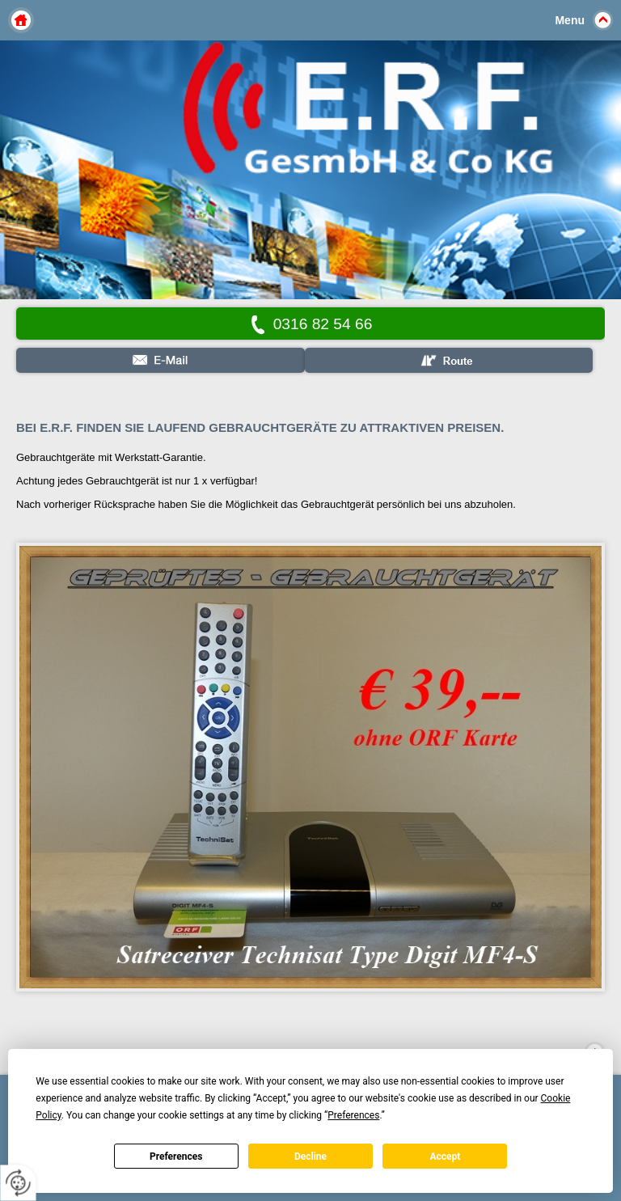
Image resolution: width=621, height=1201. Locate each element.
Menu (570, 20)
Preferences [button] (353, 1115)
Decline (310, 1156)
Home (21, 20)
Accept (444, 1156)
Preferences (176, 1156)
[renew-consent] (18, 1183)
